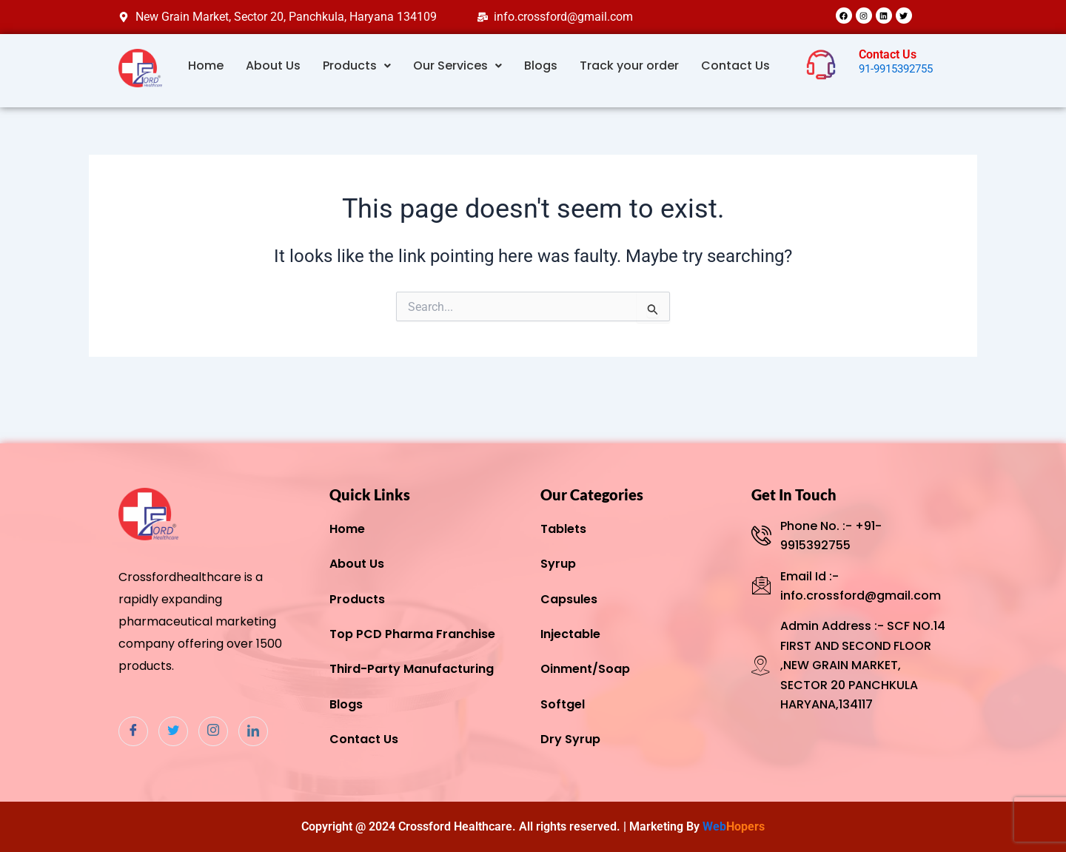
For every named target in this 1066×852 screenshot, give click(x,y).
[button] (357, 66)
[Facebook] (133, 731)
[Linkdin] (253, 731)
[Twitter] (173, 731)
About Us (273, 65)
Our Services (457, 65)
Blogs (540, 65)
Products (357, 65)
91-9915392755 (900, 68)
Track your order (629, 65)
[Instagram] (213, 731)
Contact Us (735, 65)
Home (206, 65)
